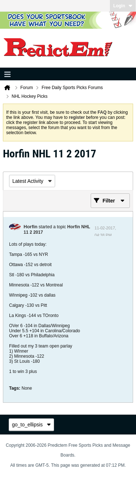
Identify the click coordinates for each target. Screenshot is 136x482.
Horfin (30, 226)
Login (122, 5)
